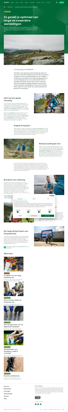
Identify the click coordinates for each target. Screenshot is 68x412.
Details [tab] (34, 198)
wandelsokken (10, 117)
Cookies (62, 409)
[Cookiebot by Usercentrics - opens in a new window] (50, 195)
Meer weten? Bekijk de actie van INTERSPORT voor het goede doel (18, 247)
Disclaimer (45, 409)
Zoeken (61, 2)
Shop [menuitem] (43, 2)
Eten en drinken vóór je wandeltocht (11, 195)
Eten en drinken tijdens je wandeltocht (12, 196)
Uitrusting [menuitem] (38, 2)
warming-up (41, 151)
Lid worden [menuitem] (48, 2)
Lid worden (7, 391)
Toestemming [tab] (20, 198)
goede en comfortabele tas (38, 128)
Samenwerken (8, 393)
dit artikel (23, 115)
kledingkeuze (12, 112)
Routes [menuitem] (17, 2)
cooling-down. (49, 151)
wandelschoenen (20, 106)
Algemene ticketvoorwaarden (54, 409)
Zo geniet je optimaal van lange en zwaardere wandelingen (26, 7)
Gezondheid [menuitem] (32, 2)
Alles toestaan (47, 215)
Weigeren (20, 215)
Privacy (41, 409)
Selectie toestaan (34, 215)
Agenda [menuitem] (12, 2)
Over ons (6, 386)
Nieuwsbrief (7, 388)
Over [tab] (48, 198)
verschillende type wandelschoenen (11, 108)
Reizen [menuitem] (21, 2)
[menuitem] (6, 2)
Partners (6, 396)
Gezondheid (10, 7)
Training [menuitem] (26, 2)
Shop (5, 398)
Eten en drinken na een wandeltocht (12, 197)
